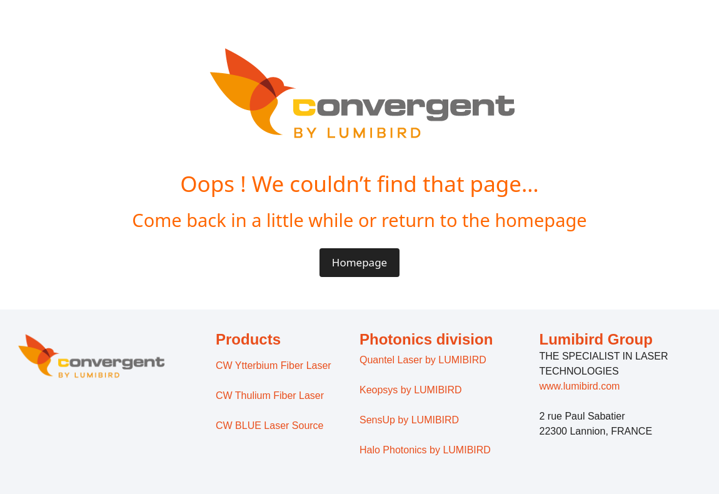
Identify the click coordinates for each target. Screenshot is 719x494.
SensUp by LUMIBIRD (409, 420)
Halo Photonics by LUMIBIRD (425, 450)
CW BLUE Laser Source (270, 425)
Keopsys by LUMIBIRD (411, 390)
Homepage (359, 262)
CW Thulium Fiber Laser (270, 395)
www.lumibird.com (580, 386)
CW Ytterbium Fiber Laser (273, 365)
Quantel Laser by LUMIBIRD (423, 360)
